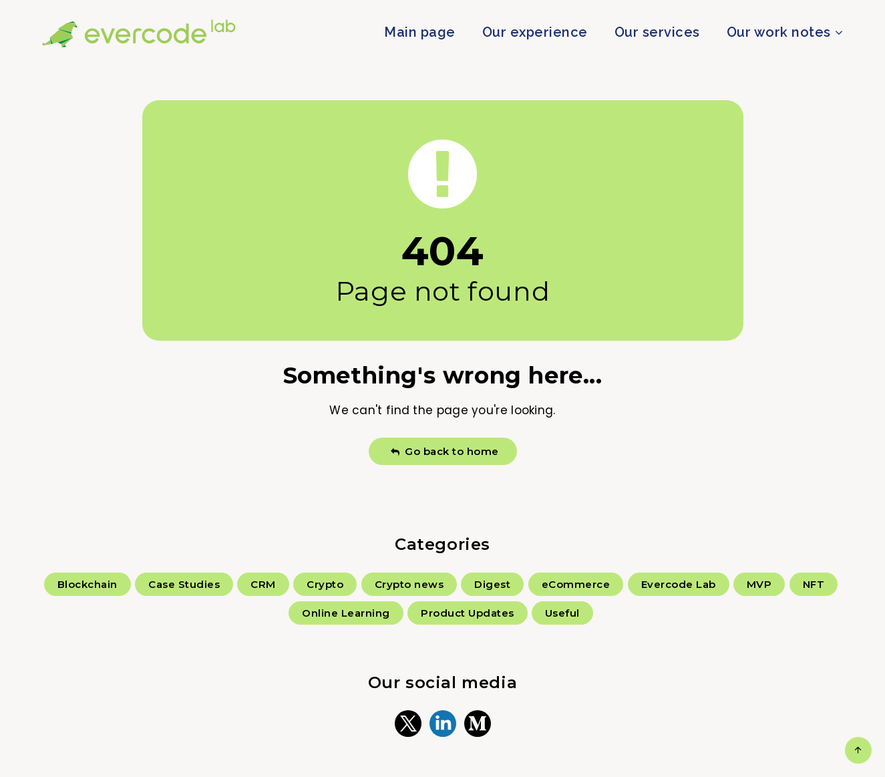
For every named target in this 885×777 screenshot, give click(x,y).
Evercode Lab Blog (139, 33)
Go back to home (444, 451)
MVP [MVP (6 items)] (759, 584)
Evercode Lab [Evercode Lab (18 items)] (678, 584)
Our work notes (779, 32)
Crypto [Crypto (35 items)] (325, 584)
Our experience (535, 32)
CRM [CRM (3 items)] (263, 584)
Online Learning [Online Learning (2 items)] (346, 613)
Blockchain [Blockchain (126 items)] (87, 584)
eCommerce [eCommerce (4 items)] (576, 584)
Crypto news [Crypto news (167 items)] (409, 584)
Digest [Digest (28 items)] (492, 584)
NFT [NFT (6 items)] (814, 584)
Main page (420, 32)
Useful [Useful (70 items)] (562, 613)
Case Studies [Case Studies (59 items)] (184, 584)
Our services (657, 32)
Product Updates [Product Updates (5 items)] (467, 613)
